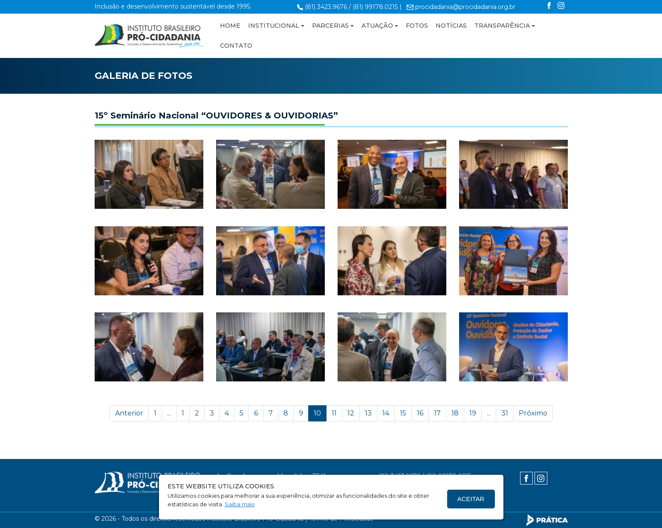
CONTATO (236, 45)
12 (350, 413)
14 (385, 413)
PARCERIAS (330, 25)
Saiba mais (239, 504)
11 (334, 413)
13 (368, 413)
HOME (230, 25)
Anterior (129, 413)
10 (317, 413)
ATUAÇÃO (377, 25)
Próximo (533, 413)
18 (455, 413)
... (169, 413)
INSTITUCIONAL (273, 25)
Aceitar (471, 498)
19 (472, 413)
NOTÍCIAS (451, 25)
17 (437, 413)
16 (420, 413)
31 (504, 413)
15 (403, 413)
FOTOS (417, 25)
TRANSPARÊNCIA (502, 25)
